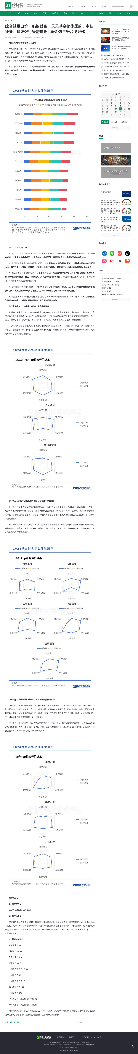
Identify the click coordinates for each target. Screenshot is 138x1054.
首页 (9, 13)
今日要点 (105, 122)
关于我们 (60, 1037)
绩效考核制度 (106, 288)
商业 (44, 13)
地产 (74, 13)
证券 (27, 13)
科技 (82, 13)
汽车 (91, 13)
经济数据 (124, 122)
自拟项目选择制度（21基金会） (112, 278)
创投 (110, 13)
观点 (65, 13)
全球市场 (54, 13)
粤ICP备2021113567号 (54, 1042)
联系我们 (72, 1037)
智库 (119, 13)
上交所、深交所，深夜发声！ (113, 70)
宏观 (18, 13)
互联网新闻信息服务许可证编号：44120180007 (76, 1042)
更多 (128, 13)
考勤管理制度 (106, 291)
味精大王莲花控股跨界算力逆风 (114, 78)
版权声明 (85, 1037)
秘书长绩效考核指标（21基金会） (113, 294)
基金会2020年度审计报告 (110, 285)
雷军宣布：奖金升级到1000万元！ (115, 55)
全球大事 (114, 122)
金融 (35, 13)
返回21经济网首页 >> (13, 1022)
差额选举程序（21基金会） (111, 281)
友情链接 (97, 1037)
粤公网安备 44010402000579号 (69, 1050)
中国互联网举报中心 (50, 1044)
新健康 (101, 13)
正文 (10, 20)
